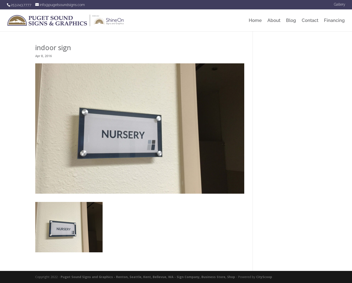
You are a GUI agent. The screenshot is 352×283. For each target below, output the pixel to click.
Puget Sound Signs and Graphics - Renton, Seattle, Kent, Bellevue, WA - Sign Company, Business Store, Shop (148, 277)
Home (255, 21)
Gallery (339, 4)
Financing (334, 21)
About (273, 21)
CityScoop (264, 277)
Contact (310, 21)
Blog (291, 21)
